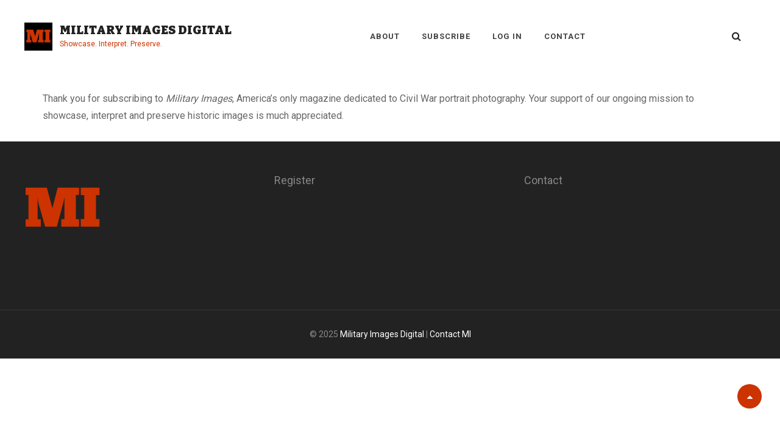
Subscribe (446, 36)
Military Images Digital (146, 30)
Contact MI (450, 334)
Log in (507, 36)
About (385, 36)
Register (294, 180)
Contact (565, 36)
